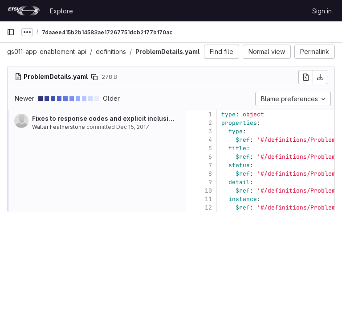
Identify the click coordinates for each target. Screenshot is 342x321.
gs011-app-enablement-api (46, 51)
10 (208, 190)
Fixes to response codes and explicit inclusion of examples (124, 118)
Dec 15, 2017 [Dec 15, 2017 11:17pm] (132, 126)
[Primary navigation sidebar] (11, 32)
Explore (61, 11)
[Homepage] (24, 11)
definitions (111, 51)
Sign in (322, 11)
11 (208, 199)
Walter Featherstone (58, 126)
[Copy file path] (94, 77)
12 (208, 207)
